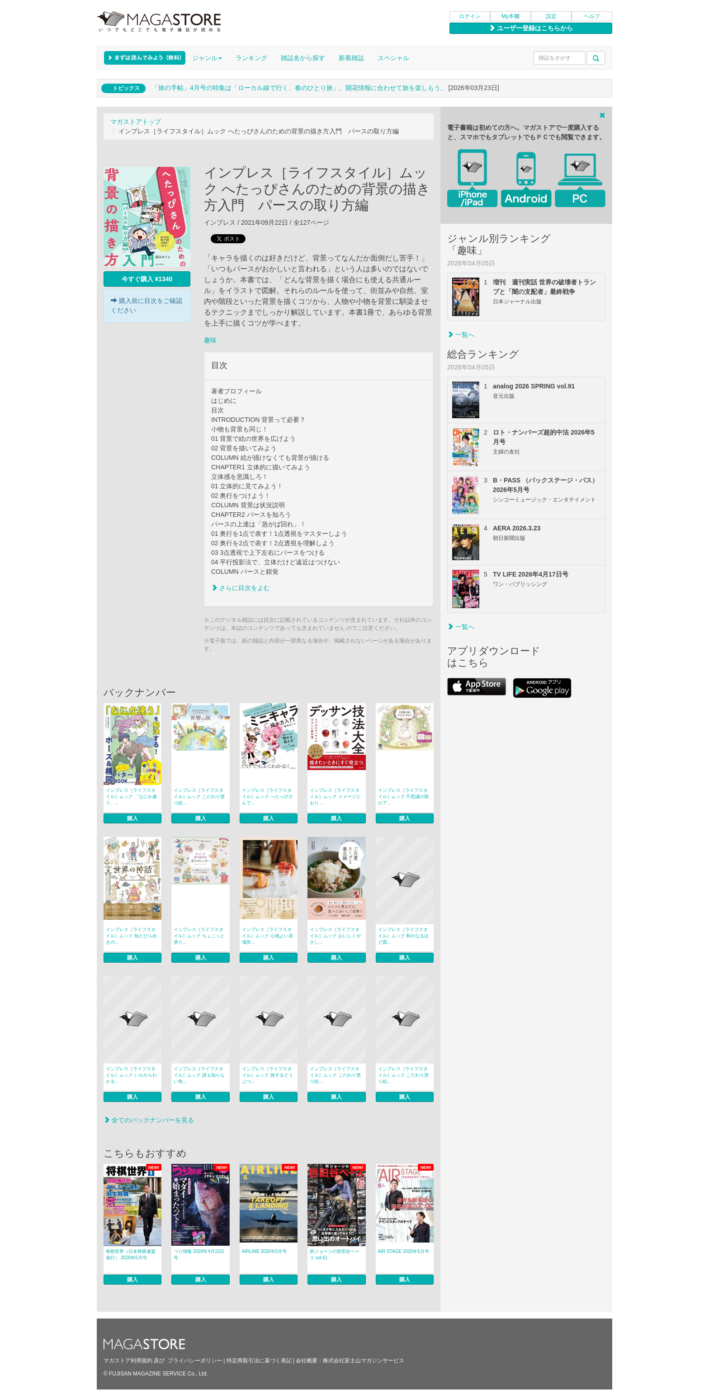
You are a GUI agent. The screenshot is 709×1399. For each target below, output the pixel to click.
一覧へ (460, 334)
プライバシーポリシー (195, 1360)
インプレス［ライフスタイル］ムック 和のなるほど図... (403, 936)
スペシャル (393, 57)
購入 (132, 818)
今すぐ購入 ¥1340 (147, 279)
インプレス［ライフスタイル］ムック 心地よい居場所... (267, 936)
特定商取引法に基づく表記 (259, 1360)
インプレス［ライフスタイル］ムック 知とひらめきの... (131, 936)
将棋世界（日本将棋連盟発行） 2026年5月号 (131, 1254)
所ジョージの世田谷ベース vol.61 (334, 1254)
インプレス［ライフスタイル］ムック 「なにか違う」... (131, 796)
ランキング (251, 57)
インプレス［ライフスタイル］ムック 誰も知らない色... (199, 1075)
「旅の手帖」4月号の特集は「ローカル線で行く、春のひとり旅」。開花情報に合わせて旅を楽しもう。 (299, 87)
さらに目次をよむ (240, 587)
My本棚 (510, 16)
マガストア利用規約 (128, 1360)
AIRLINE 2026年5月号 (264, 1251)
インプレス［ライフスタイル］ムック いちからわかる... (131, 1075)
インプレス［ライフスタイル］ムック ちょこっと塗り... (199, 936)
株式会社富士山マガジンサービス (363, 1360)
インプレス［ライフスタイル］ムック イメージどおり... (335, 796)
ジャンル (207, 57)
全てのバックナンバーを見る (149, 1120)
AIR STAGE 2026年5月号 (403, 1251)
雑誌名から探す (303, 57)
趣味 (210, 340)
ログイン (470, 16)
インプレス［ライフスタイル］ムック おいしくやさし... (335, 936)
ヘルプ (592, 16)
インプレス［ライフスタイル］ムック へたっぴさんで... (267, 796)
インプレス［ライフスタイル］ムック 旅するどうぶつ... (267, 1075)
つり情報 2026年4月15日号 (199, 1254)
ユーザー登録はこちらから (531, 28)
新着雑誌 (351, 57)
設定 (551, 16)
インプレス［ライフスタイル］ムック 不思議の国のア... (403, 796)
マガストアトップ (135, 121)
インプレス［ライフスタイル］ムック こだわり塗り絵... (199, 796)
